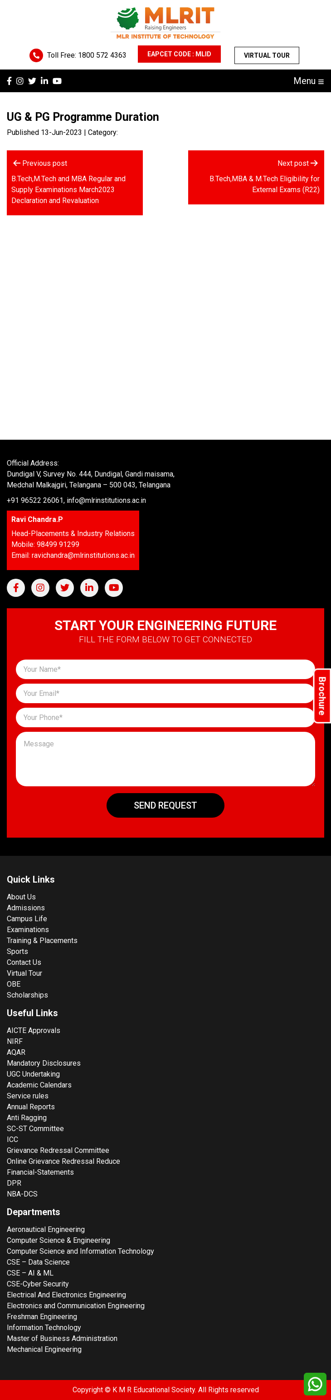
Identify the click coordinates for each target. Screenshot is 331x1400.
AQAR (16, 1052)
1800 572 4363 (102, 55)
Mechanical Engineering (44, 1349)
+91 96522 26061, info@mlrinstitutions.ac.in (76, 500)
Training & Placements (42, 940)
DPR (14, 1183)
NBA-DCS (22, 1194)
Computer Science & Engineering (58, 1240)
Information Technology (44, 1327)
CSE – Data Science (38, 1262)
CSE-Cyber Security (38, 1284)
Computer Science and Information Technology (80, 1251)
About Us (21, 897)
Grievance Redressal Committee (58, 1150)
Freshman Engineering (42, 1316)
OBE (13, 984)
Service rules (28, 1096)
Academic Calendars (39, 1085)
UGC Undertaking (33, 1074)
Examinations (28, 929)
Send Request (165, 805)
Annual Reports (31, 1106)
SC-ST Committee (35, 1128)
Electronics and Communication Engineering (76, 1305)
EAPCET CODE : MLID (179, 54)
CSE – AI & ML (30, 1273)
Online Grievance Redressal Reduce (63, 1161)
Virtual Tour (267, 55)
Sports (17, 951)
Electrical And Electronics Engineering (66, 1295)
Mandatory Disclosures (44, 1063)
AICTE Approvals (33, 1030)
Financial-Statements (40, 1172)
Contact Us (24, 962)
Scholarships (27, 995)
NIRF (15, 1041)
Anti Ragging (27, 1117)
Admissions (26, 908)
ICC (12, 1139)
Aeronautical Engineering (46, 1229)
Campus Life (27, 918)
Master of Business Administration (62, 1338)
